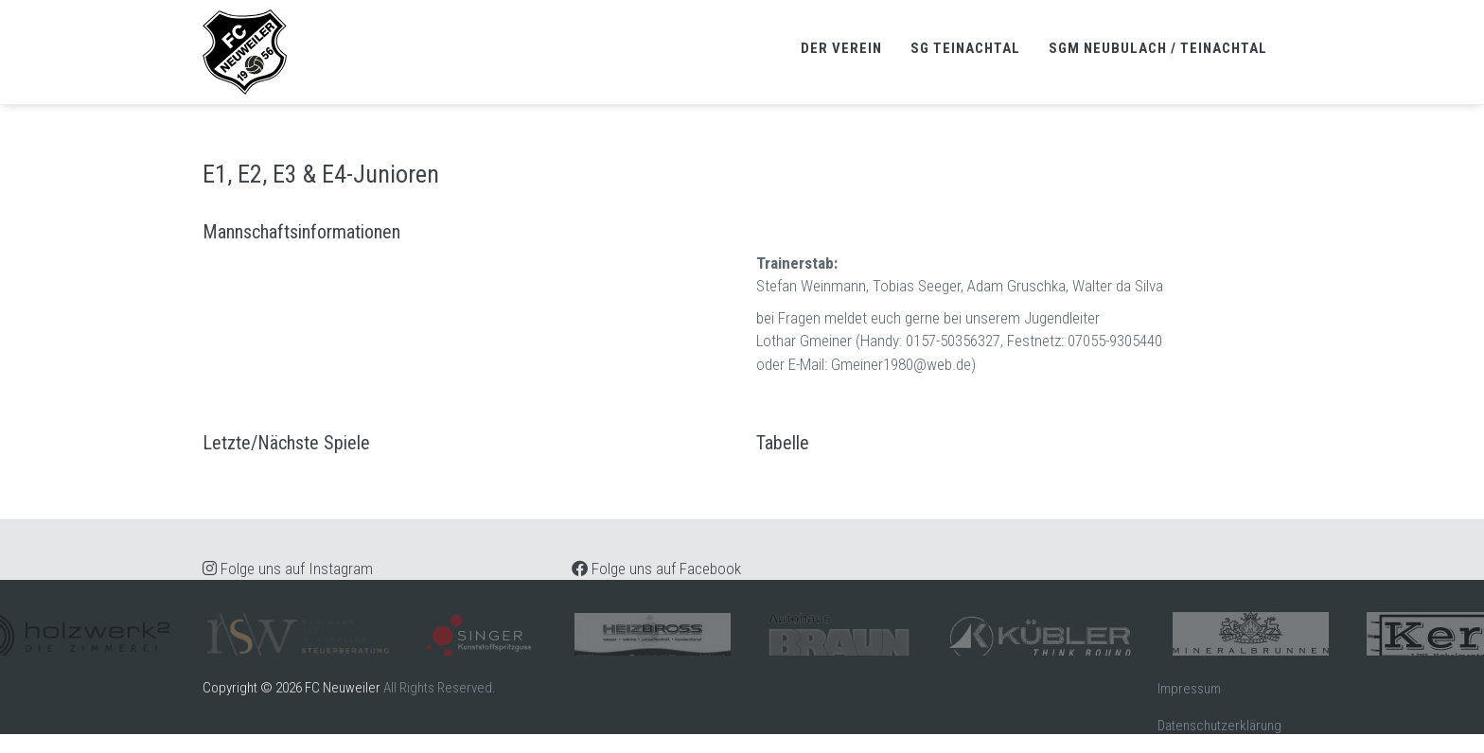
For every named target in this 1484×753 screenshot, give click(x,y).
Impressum (1189, 688)
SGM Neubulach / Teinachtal (1158, 48)
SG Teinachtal (965, 48)
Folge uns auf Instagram (288, 568)
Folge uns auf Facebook (656, 568)
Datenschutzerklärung (1219, 725)
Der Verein (841, 48)
